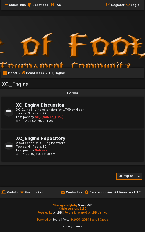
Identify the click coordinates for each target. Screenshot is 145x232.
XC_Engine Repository (40, 138)
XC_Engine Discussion (40, 105)
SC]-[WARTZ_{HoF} (49, 117)
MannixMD (85, 205)
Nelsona (41, 150)
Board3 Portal (61, 219)
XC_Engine (15, 84)
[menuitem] (37, 5)
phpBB (57, 212)
